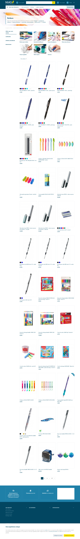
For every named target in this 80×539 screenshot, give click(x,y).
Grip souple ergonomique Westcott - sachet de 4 (28, 195)
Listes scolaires (8, 509)
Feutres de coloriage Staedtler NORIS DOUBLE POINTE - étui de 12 (65, 298)
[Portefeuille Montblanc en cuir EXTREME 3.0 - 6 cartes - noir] (7, 143)
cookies (46, 530)
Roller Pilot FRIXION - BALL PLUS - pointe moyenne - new (64, 125)
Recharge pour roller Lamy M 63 (26, 299)
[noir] (20, 88)
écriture (35, 20)
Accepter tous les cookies (69, 535)
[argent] (25, 433)
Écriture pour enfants (9, 39)
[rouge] (23, 88)
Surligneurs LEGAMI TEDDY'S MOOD (27, 400)
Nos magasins (31, 511)
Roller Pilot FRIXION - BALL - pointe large (64, 90)
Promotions (8, 139)
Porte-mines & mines (9, 44)
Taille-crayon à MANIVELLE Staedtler (45, 469)
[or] (23, 433)
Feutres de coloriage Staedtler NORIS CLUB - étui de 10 (28, 333)
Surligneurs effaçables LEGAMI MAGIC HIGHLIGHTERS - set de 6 (45, 159)
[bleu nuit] (22, 123)
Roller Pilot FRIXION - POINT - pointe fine (27, 90)
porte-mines (24, 22)
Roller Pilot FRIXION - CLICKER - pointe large (46, 124)
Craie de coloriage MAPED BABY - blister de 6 (65, 366)
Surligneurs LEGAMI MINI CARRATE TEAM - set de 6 (65, 159)
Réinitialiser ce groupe (16, 67)
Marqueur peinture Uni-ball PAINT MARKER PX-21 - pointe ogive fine (28, 436)
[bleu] (22, 88)
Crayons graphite (8, 46)
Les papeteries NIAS (9, 27)
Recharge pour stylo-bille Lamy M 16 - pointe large (28, 265)
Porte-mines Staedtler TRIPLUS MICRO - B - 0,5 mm (65, 434)
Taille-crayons (8, 48)
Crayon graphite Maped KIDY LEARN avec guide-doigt (65, 400)
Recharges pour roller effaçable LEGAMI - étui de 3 (28, 161)
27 (52, 478)
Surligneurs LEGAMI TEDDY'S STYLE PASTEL (46, 400)
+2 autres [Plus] (29, 88)
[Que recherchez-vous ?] (39, 2)
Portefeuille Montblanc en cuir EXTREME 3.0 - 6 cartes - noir (13, 142)
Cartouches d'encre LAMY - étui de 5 (64, 230)
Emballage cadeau (9, 516)
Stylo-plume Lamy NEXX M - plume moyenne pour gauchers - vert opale (28, 229)
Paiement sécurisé (55, 512)
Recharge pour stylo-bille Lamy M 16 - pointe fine (65, 265)
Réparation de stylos (9, 512)
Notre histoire (31, 509)
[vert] (25, 88)
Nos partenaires (31, 512)
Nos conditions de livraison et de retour (59, 511)
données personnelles (53, 531)
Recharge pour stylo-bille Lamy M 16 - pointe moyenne (46, 265)
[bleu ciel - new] (42, 88)
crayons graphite (30, 22)
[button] (13, 7)
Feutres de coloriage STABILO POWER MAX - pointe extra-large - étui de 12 (46, 298)
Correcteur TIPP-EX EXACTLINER (44, 433)
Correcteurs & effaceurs (9, 41)
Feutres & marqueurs (9, 42)
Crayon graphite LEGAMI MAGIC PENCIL (46, 194)
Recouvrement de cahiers (10, 511)
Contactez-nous (55, 514)
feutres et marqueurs (16, 22)
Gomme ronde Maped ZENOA (62, 469)
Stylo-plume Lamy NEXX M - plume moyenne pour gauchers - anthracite (46, 229)
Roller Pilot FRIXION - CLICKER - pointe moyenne (27, 125)
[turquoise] (27, 88)
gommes (44, 22)
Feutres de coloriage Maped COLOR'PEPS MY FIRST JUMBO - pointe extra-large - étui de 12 (46, 367)
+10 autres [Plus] (48, 88)
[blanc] (22, 433)
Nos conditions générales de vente (58, 509)
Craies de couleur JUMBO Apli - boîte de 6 (65, 332)
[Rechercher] (53, 2)
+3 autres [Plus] (29, 123)
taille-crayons (37, 22)
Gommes (7, 50)
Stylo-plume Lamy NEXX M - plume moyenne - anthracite (65, 195)
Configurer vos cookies (58, 535)
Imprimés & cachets (9, 514)
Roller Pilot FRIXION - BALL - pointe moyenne (46, 90)
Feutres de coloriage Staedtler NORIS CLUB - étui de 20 (46, 333)
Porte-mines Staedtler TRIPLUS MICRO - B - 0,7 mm (28, 470)
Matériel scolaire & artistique (17, 27)
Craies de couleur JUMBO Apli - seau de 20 (28, 366)
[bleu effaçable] (61, 228)
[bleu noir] (59, 228)
